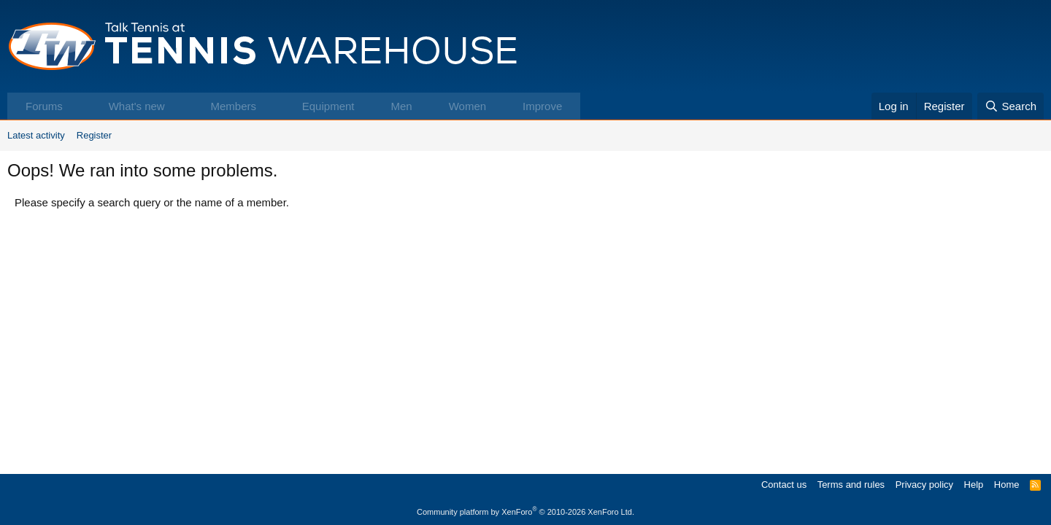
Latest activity (36, 135)
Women (467, 106)
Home (1007, 484)
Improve (542, 106)
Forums (44, 106)
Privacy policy (924, 484)
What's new (137, 106)
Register (94, 135)
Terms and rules (851, 484)
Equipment (328, 106)
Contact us (783, 484)
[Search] (1010, 106)
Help (974, 484)
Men (401, 106)
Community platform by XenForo (525, 512)
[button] (78, 106)
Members (233, 106)
